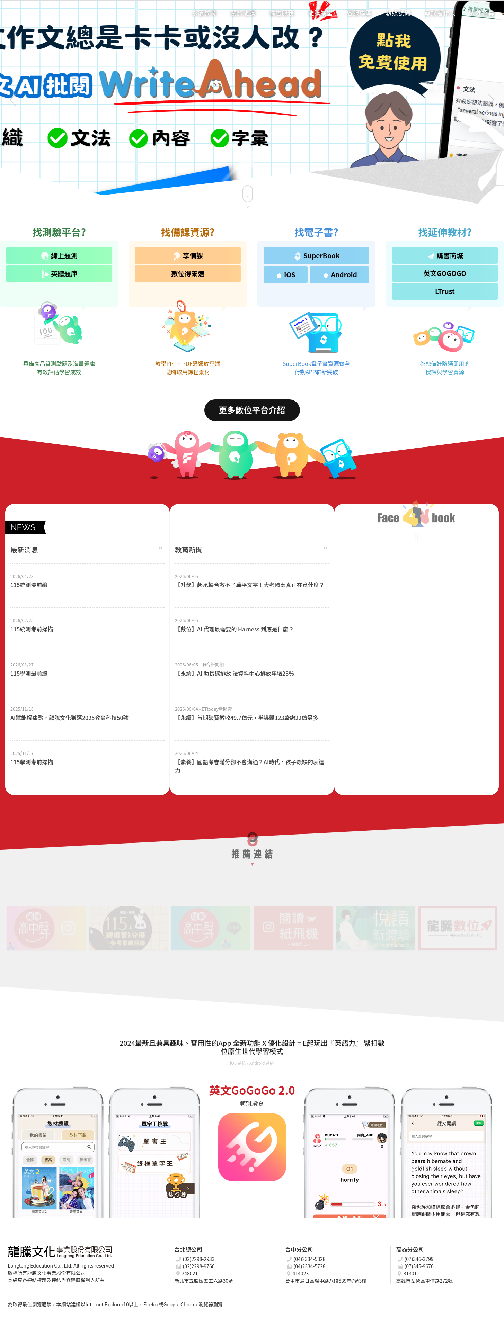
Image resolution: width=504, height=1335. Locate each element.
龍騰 (243, 12)
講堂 (320, 12)
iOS (285, 274)
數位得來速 (187, 273)
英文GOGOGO (444, 273)
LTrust (445, 291)
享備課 (188, 256)
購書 (281, 12)
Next (488, 100)
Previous (15, 100)
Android (339, 274)
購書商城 (444, 255)
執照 (398, 12)
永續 (204, 12)
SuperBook (316, 256)
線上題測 (59, 256)
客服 (359, 12)
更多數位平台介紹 (252, 410)
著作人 (440, 12)
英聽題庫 (59, 274)
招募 (482, 12)
